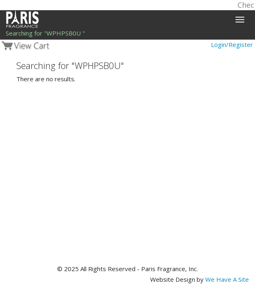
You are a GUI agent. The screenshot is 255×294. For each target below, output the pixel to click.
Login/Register (232, 44)
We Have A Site (227, 279)
